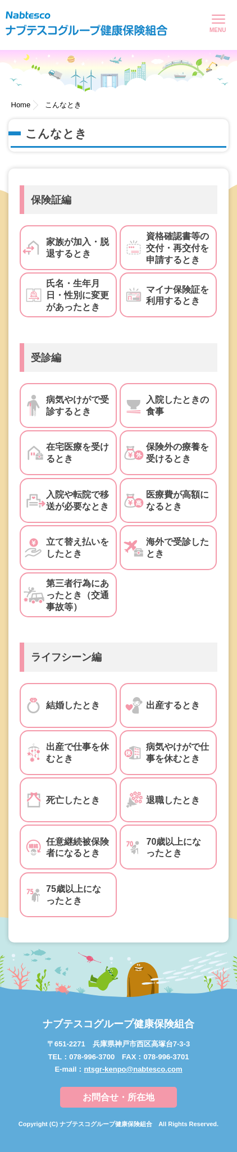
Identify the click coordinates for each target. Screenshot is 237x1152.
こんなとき (63, 105)
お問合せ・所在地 (118, 1097)
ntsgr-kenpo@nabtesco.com (133, 1069)
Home (21, 105)
